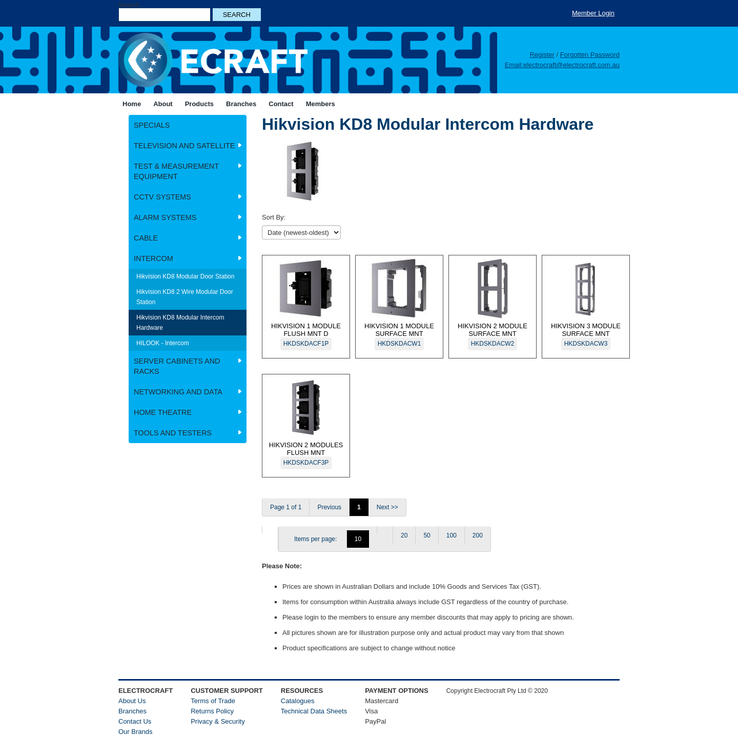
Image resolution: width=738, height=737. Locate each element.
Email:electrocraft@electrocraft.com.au (562, 65)
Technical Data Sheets (314, 711)
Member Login (593, 13)
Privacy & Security (217, 721)
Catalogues (298, 701)
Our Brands (135, 731)
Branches (132, 711)
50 (426, 535)
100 (451, 535)
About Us (132, 701)
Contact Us (134, 721)
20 (404, 535)
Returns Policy (212, 711)
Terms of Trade (213, 701)
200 (478, 535)
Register (541, 54)
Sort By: (273, 217)
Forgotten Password (590, 54)
